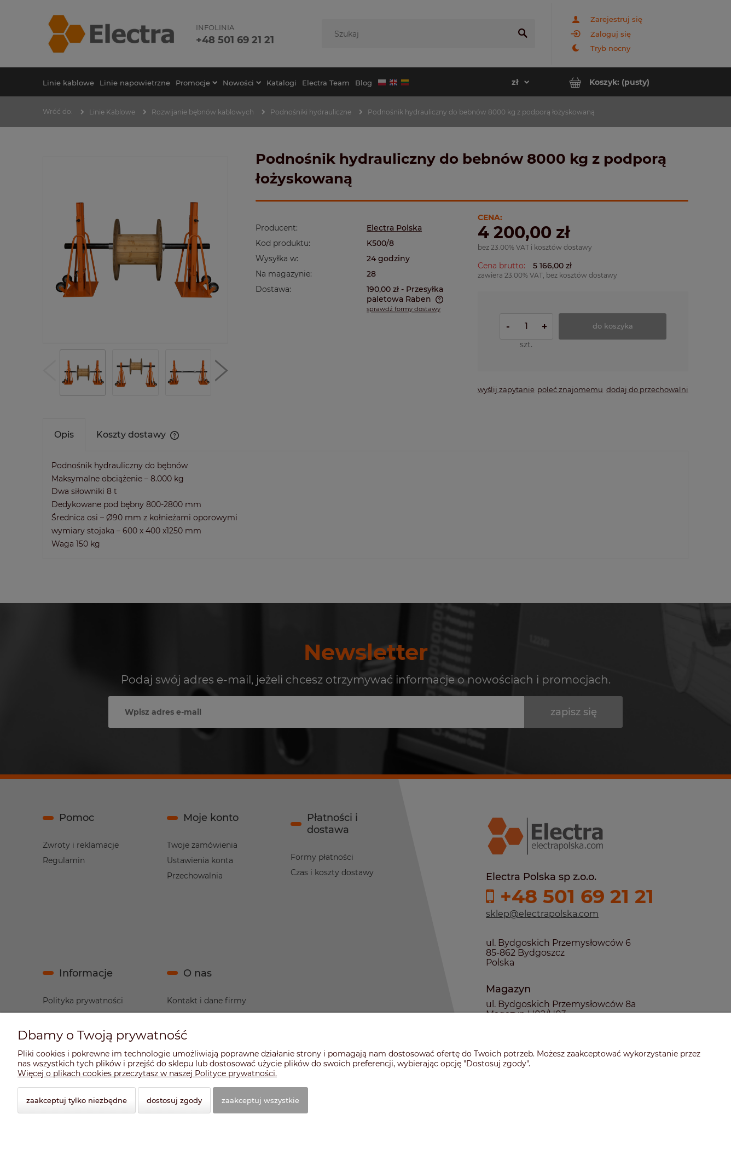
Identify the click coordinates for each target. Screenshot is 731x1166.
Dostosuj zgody (174, 1100)
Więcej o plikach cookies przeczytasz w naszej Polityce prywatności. (147, 1073)
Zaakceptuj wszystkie (260, 1100)
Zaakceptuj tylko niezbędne (76, 1100)
